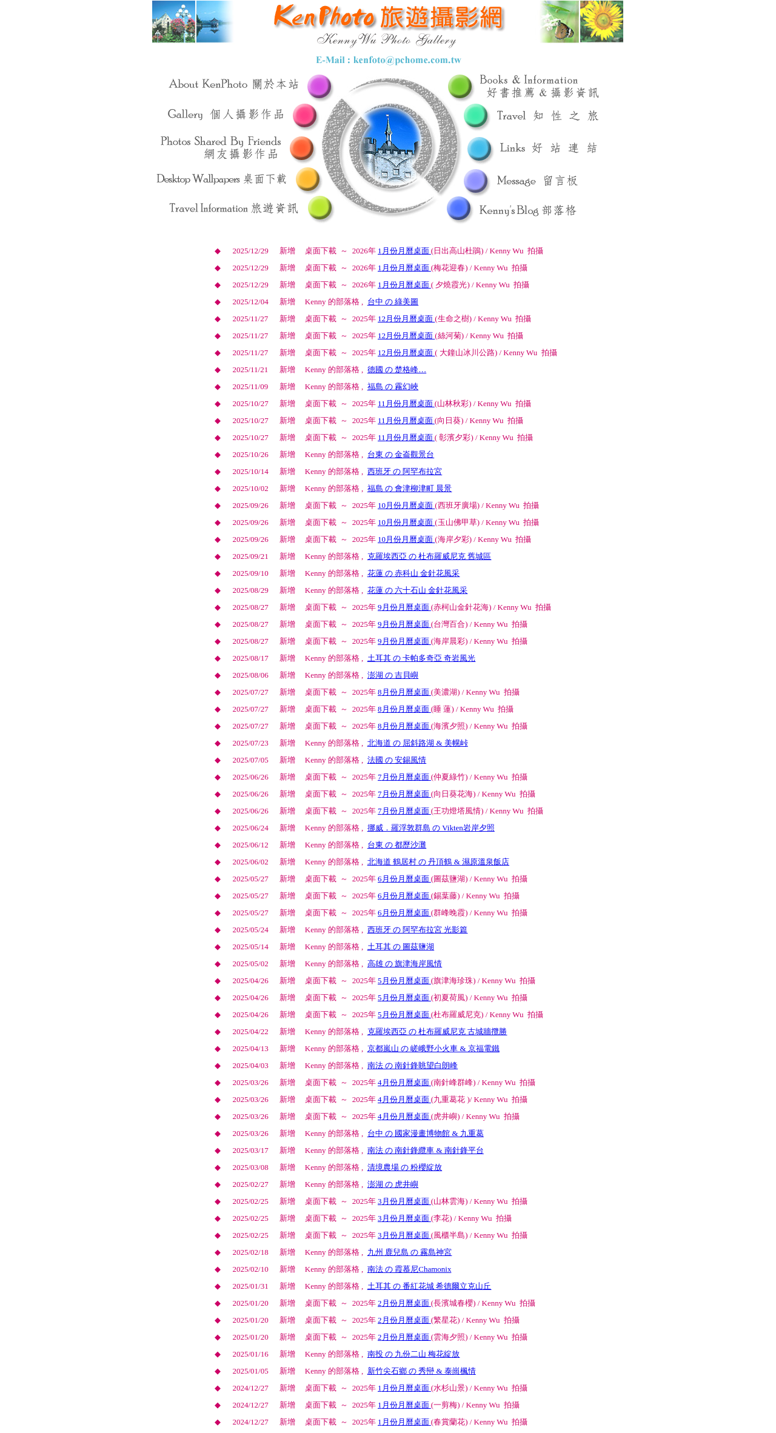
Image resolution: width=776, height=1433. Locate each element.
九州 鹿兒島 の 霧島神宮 (409, 1252)
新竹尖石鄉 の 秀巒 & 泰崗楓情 (421, 1370)
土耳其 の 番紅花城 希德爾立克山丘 (429, 1286)
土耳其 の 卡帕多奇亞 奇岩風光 (421, 658)
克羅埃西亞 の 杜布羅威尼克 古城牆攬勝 (437, 1031)
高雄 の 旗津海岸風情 (405, 963)
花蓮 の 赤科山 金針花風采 (413, 573)
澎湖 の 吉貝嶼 (393, 675)
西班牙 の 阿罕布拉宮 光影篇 (417, 929)
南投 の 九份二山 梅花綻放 (413, 1353)
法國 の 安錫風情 (397, 759)
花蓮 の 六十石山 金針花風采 (417, 590)
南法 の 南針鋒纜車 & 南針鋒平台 (425, 1150)
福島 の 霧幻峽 (393, 386)
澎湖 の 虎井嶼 (393, 1184)
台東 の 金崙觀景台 (401, 454)
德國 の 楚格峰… (397, 369)
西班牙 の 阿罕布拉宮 (405, 471)
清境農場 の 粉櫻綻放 (405, 1167)
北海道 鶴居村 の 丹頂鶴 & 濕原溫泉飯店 (438, 861)
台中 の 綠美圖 (393, 301)
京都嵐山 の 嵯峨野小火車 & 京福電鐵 (433, 1048)
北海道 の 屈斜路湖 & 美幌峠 (417, 742)
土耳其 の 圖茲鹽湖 (401, 946)
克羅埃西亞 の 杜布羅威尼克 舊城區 (429, 556)
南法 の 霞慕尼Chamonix (409, 1269)
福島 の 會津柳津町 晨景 (409, 488)
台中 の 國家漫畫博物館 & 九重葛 (425, 1133)
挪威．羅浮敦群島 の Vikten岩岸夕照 (431, 827)
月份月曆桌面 (404, 250)
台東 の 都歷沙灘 (397, 844)
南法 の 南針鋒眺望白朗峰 (412, 1065)
